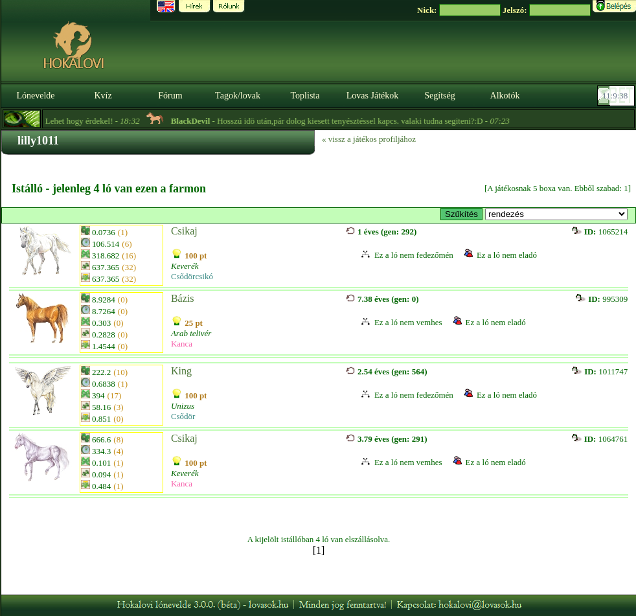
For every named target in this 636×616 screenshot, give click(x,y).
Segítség (439, 95)
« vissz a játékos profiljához (369, 139)
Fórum (170, 95)
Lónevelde (35, 95)
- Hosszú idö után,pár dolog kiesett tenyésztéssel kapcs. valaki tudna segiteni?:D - (346, 121)
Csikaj (184, 230)
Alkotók (505, 95)
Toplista (305, 95)
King (181, 370)
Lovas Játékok (372, 95)
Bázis (182, 298)
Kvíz (102, 95)
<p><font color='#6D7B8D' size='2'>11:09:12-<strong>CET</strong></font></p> (617, 95)
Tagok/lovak (237, 95)
